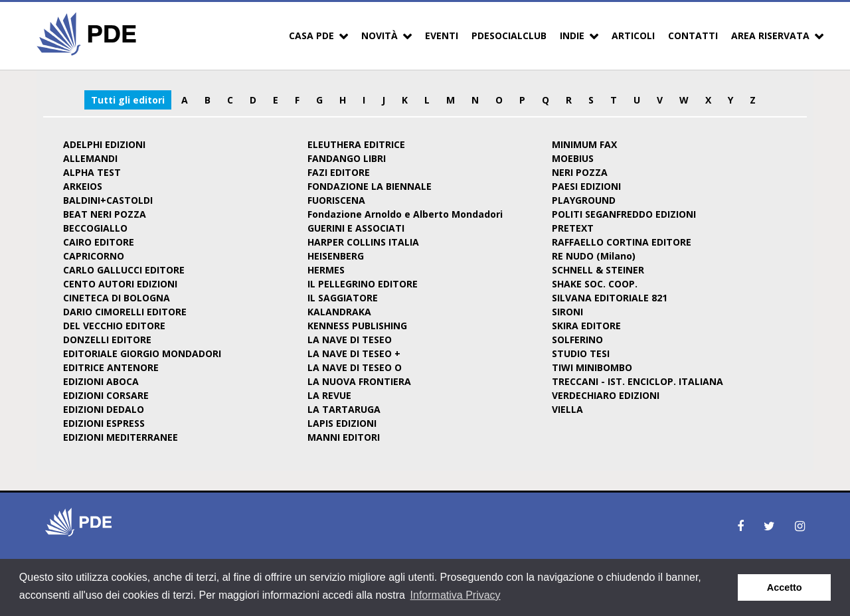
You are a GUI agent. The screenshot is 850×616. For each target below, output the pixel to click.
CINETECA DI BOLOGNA (116, 297)
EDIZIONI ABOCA (101, 381)
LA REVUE (329, 395)
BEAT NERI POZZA (104, 214)
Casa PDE (311, 35)
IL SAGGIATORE (342, 297)
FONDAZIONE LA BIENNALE (369, 186)
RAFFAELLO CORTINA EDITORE (621, 242)
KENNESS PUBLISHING (357, 325)
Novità (379, 35)
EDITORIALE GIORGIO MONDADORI (142, 353)
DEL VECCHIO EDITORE (114, 325)
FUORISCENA (336, 200)
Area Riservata (770, 35)
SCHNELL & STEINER (598, 270)
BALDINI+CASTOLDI (108, 200)
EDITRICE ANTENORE (111, 367)
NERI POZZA (580, 172)
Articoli (633, 35)
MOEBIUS (573, 158)
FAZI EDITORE (338, 172)
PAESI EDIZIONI (586, 186)
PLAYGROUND (584, 200)
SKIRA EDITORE (586, 325)
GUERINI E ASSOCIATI (355, 228)
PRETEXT (573, 228)
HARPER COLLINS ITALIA (363, 242)
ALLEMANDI (90, 158)
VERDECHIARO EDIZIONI (605, 395)
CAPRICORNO (93, 256)
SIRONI (567, 311)
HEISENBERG (335, 256)
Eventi (441, 35)
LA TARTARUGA (344, 409)
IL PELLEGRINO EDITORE (362, 283)
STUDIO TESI (581, 353)
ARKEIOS (82, 186)
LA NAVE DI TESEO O (354, 367)
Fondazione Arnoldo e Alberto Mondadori (405, 214)
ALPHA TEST (92, 172)
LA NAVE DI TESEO (349, 339)
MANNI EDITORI (343, 437)
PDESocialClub (509, 35)
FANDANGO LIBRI (346, 158)
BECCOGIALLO (95, 228)
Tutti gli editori (128, 100)
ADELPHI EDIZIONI (104, 144)
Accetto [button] (784, 587)
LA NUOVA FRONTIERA (359, 381)
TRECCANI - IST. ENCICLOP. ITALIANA (637, 381)
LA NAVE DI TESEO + (353, 353)
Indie (572, 35)
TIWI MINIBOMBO (592, 367)
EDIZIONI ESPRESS (104, 423)
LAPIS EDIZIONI (342, 423)
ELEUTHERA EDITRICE (356, 144)
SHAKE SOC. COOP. (595, 283)
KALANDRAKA (339, 311)
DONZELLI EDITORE (107, 339)
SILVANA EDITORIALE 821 (609, 297)
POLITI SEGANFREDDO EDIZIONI (624, 214)
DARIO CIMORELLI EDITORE (125, 311)
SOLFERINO (577, 339)
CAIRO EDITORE (98, 242)
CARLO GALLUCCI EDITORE (124, 270)
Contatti (693, 35)
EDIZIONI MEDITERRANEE (120, 437)
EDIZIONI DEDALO (103, 409)
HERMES (326, 270)
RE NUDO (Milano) (594, 256)
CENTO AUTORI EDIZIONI (120, 283)
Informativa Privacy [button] (455, 595)
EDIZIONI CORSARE (106, 395)
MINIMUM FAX (584, 144)
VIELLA (567, 409)
